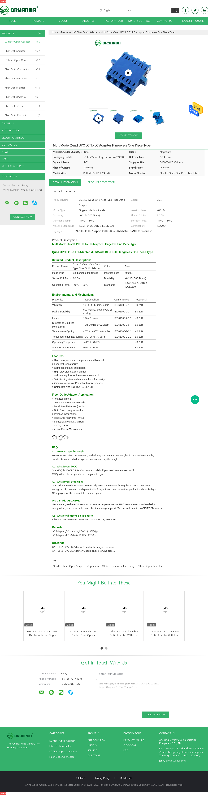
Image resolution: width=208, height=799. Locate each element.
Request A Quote (192, 21)
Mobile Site (126, 778)
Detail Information (65, 182)
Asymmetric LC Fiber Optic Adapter (106, 566)
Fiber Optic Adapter (23, 51)
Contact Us (164, 21)
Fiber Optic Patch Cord (23, 97)
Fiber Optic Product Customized (23, 115)
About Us (88, 21)
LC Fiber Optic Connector (23, 60)
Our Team (94, 755)
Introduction (96, 740)
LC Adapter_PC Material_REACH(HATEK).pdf (76, 531)
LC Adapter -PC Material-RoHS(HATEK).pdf (75, 535)
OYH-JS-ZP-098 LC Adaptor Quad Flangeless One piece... (83, 551)
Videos (63, 21)
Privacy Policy (102, 778)
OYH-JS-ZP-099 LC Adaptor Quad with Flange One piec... (83, 547)
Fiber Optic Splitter (23, 88)
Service (92, 750)
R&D (125, 750)
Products (38, 21)
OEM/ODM (129, 745)
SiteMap (80, 778)
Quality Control (139, 21)
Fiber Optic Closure (23, 106)
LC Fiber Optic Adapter (23, 42)
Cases (5, 159)
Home (12, 21)
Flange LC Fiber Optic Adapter (145, 566)
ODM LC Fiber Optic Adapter (69, 566)
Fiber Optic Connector (23, 69)
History (92, 745)
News (5, 152)
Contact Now (128, 135)
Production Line (133, 740)
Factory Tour (114, 21)
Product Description (101, 182)
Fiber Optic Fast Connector (23, 78)
